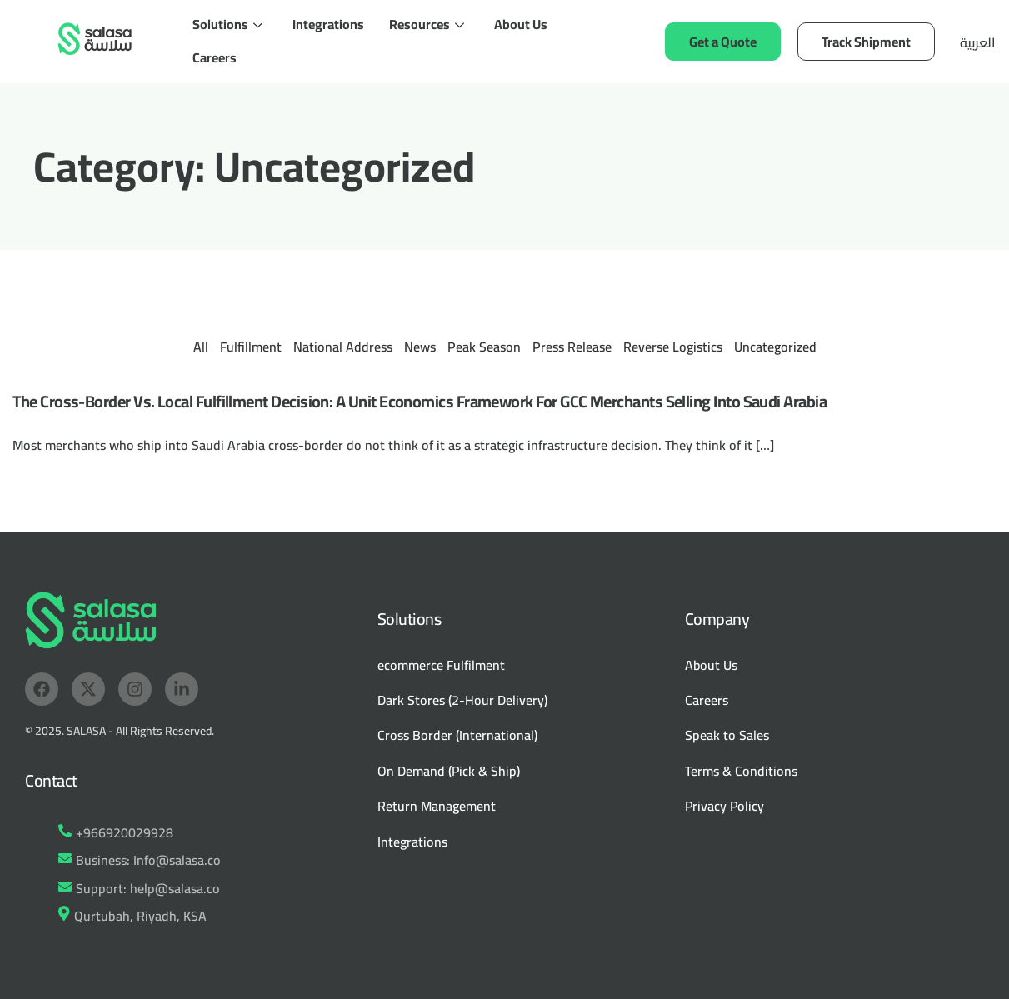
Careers (214, 57)
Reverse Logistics (672, 346)
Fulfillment (251, 346)
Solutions (227, 24)
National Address (342, 346)
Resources (426, 24)
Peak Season (484, 346)
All (200, 346)
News (420, 346)
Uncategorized (775, 346)
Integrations (328, 24)
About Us (520, 24)
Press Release (572, 346)
